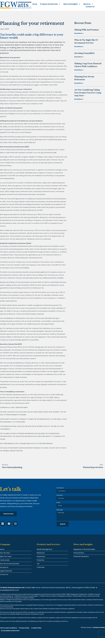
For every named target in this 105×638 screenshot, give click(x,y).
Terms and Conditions (8, 628)
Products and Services (50, 4)
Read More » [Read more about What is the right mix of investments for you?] (79, 47)
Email (58, 502)
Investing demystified (84, 53)
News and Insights (71, 4)
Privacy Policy (24, 628)
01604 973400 (90, 588)
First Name (60, 488)
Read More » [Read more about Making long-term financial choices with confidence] (79, 70)
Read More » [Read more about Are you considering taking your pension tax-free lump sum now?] (79, 99)
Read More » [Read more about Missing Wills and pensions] (79, 33)
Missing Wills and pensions (86, 30)
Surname (60, 495)
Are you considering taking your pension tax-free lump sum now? (87, 93)
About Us (88, 4)
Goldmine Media (99, 627)
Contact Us (90, 7)
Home (34, 4)
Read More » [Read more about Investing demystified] (79, 57)
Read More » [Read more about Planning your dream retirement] (79, 83)
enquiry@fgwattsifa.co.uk (9, 590)
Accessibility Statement (10, 631)
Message (60, 510)
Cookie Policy (36, 628)
